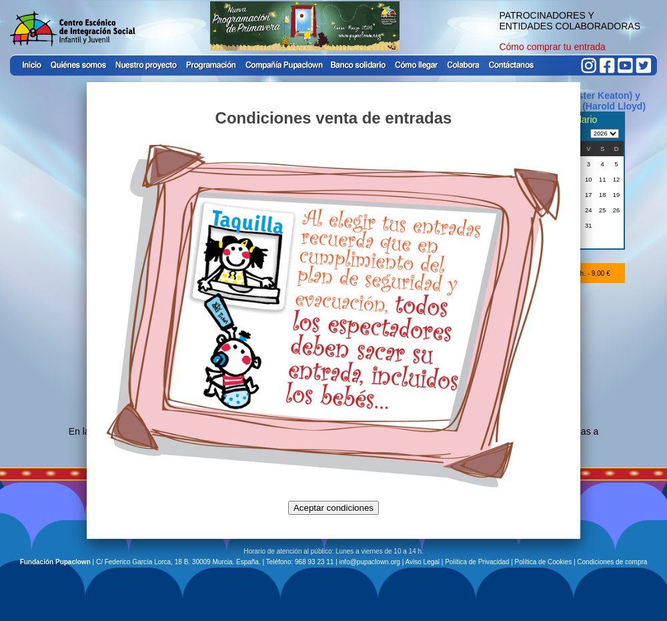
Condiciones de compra (612, 562)
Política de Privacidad (477, 562)
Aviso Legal (423, 562)
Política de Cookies (543, 562)
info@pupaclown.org (370, 562)
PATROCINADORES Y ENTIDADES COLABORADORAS (569, 20)
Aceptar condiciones (333, 508)
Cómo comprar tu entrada (552, 46)
